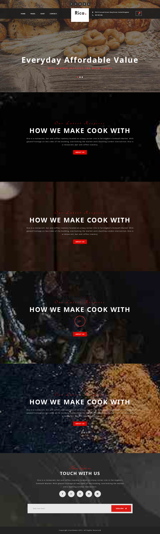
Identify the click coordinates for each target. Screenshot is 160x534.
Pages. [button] (33, 14)
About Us (80, 152)
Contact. (53, 14)
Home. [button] (23, 14)
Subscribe (121, 508)
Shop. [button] (42, 14)
